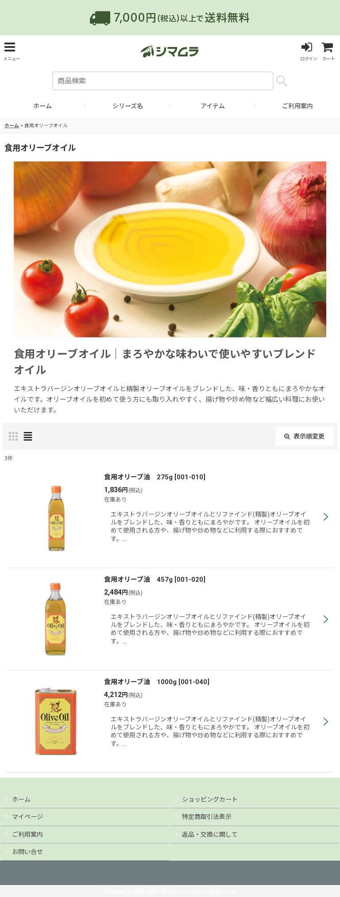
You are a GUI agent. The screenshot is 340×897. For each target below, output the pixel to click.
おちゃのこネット (155, 892)
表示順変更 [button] (304, 436)
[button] (11, 51)
